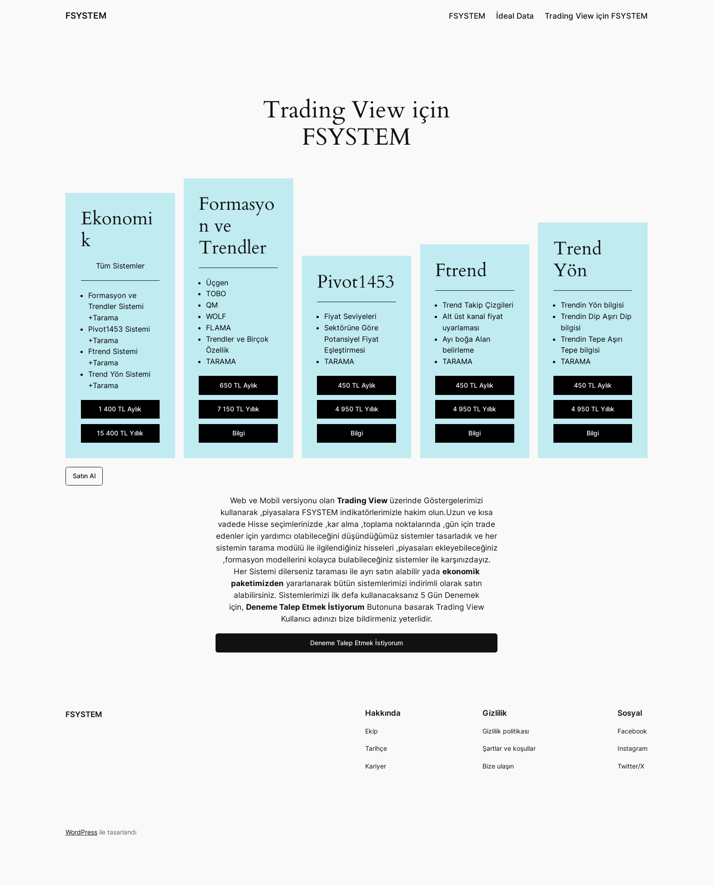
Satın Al (84, 476)
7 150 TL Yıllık (238, 409)
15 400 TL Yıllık (120, 433)
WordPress (81, 832)
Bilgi (238, 433)
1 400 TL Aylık (120, 409)
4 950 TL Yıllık (356, 409)
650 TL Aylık (238, 385)
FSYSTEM (85, 15)
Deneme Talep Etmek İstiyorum (356, 643)
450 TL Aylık (357, 385)
